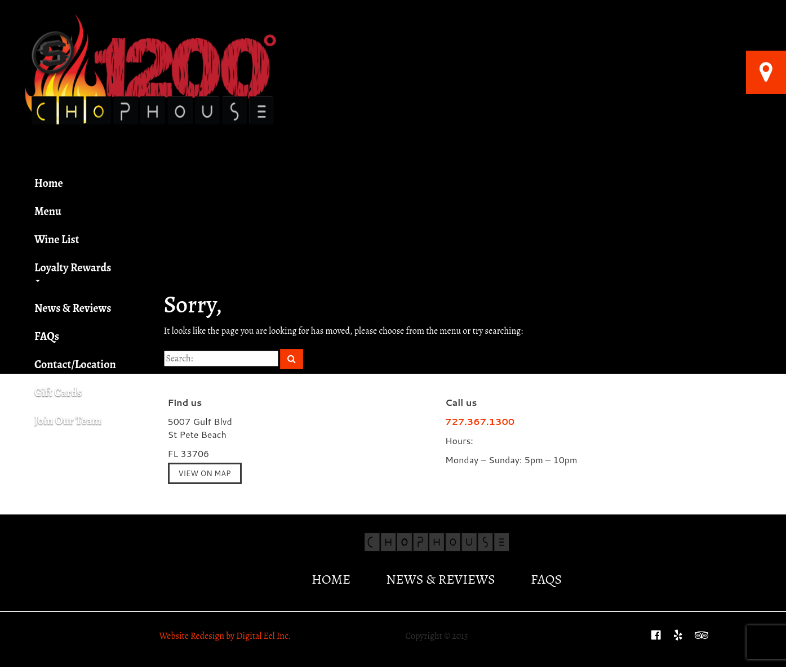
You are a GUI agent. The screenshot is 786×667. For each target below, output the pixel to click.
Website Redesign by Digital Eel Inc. (225, 636)
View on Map (205, 473)
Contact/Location (75, 364)
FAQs (46, 336)
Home (48, 183)
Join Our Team (67, 420)
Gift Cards (62, 392)
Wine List (56, 239)
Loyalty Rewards (73, 271)
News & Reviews (72, 308)
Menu (47, 211)
